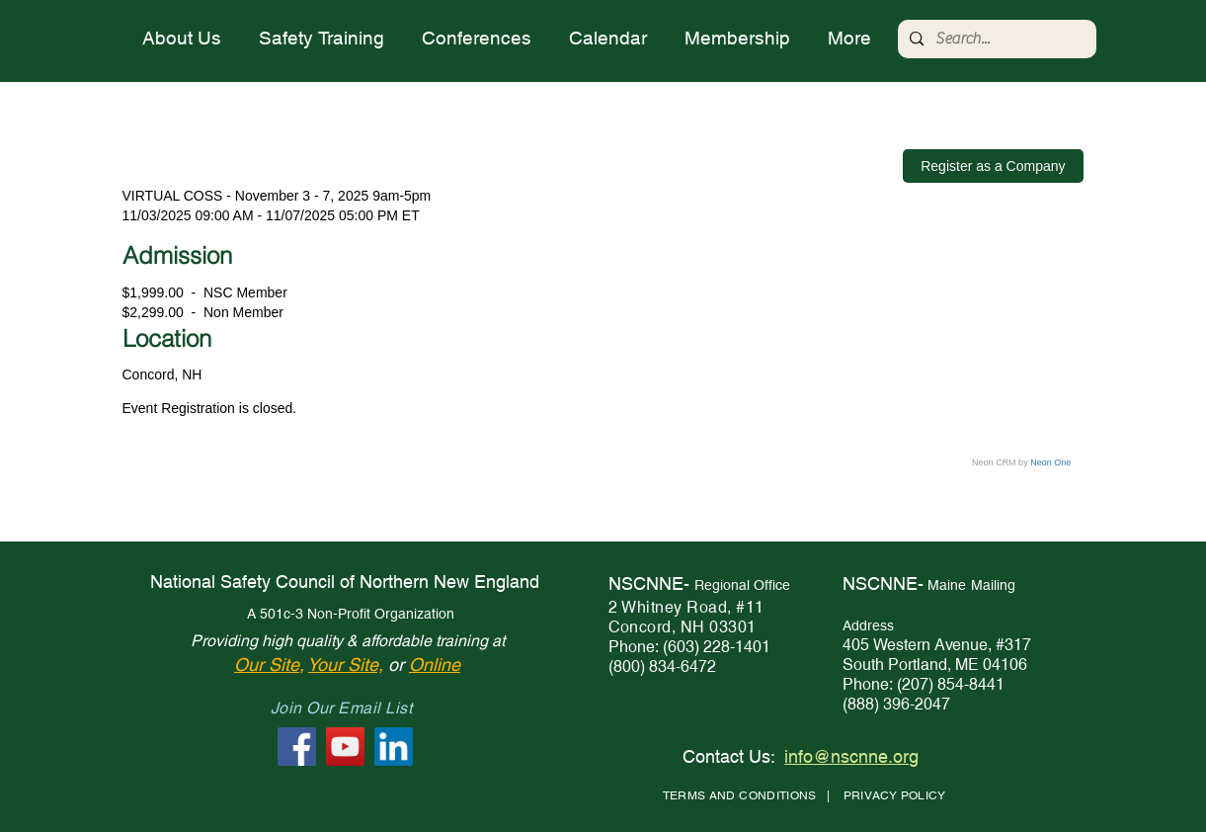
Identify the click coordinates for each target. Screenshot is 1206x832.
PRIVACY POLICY (895, 795)
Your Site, (345, 664)
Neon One (1050, 462)
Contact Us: (729, 756)
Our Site (266, 664)
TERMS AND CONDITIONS (740, 795)
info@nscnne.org (851, 756)
